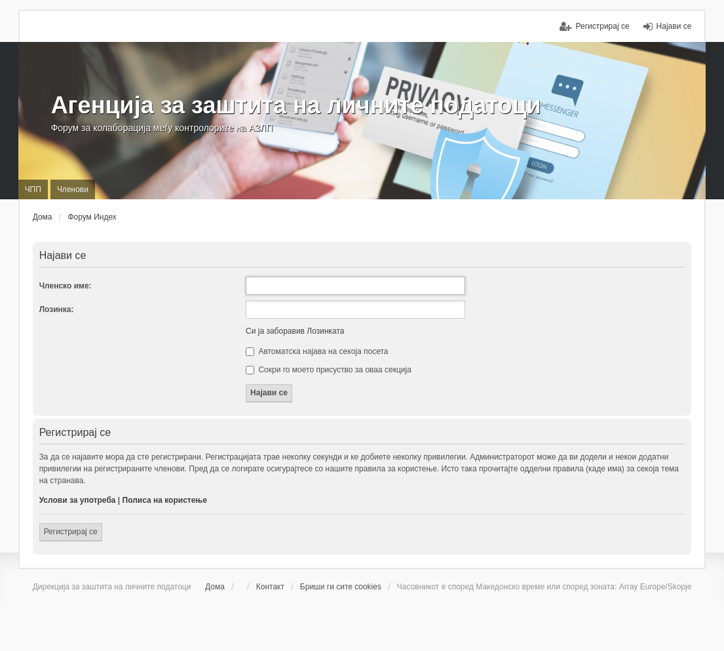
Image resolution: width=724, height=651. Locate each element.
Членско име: (65, 285)
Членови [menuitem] (72, 189)
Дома (215, 586)
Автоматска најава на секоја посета (317, 351)
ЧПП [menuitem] (33, 189)
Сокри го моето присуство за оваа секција (328, 369)
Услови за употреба (77, 500)
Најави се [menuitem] (674, 26)
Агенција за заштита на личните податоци (296, 105)
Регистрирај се (71, 531)
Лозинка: (56, 309)
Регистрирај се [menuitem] (602, 26)
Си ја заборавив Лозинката (295, 331)
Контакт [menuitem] (270, 586)
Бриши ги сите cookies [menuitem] (340, 586)
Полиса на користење (165, 500)
